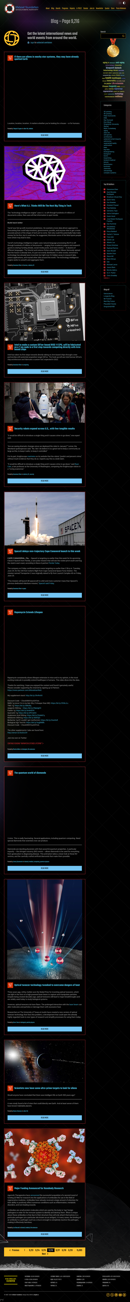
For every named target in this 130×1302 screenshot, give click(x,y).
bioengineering (109, 152)
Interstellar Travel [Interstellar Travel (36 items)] (120, 81)
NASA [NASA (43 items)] (118, 86)
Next (44, 1254)
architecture (108, 137)
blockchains (108, 164)
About (48, 8)
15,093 (79, 1250)
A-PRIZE (79, 8)
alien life (26, 128)
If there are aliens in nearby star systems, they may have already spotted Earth (46, 58)
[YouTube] (120, 1295)
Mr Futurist (108, 299)
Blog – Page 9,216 (65, 21)
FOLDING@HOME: (81, 1282)
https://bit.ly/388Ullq (23, 706)
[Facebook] (108, 1295)
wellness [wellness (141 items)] (118, 96)
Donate (85, 8)
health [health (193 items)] (108, 78)
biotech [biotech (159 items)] (118, 68)
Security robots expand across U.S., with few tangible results (44, 429)
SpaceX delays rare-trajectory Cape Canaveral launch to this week (47, 551)
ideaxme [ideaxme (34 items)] (104, 81)
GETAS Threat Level (11, 1280)
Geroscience (108, 294)
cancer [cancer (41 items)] (110, 73)
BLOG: (52, 1279)
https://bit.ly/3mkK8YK (25, 710)
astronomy (107, 141)
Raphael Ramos (112, 248)
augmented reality (110, 143)
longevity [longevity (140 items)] (113, 86)
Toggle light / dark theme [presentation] (124, 3)
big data (107, 150)
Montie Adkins (17, 749)
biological (24, 749)
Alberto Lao (111, 242)
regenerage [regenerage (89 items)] (118, 89)
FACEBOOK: (28, 1276)
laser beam (73, 1004)
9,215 (44, 1250)
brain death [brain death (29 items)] (105, 73)
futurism (25, 265)
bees (105, 147)
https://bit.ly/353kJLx (59, 703)
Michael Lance (112, 265)
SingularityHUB (109, 307)
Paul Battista (111, 208)
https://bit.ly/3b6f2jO (31, 718)
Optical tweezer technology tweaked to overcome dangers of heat (47, 985)
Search (123, 36)
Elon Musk (107, 122)
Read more (44, 135)
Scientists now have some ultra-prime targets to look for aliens (45, 1088)
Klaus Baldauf (112, 231)
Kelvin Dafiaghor (113, 213)
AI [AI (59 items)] (108, 63)
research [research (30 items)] (115, 91)
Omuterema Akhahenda (111, 228)
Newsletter (99, 8)
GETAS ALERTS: (107, 1276)
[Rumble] (124, 1295)
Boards (58, 8)
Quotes (107, 8)
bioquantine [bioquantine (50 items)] (118, 65)
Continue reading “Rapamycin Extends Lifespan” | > (26, 743)
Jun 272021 (10, 58)
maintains (31, 456)
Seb (108, 262)
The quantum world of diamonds (30, 773)
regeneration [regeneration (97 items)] (108, 91)
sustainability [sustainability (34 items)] (111, 94)
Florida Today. (54, 563)
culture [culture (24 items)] (120, 73)
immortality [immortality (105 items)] (111, 81)
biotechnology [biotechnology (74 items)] (108, 70)
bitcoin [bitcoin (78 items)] (115, 70)
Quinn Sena (16, 1022)
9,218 (64, 1250)
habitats (31, 128)
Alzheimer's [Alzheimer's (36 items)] (112, 63)
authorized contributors (44, 42)
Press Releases (121, 8)
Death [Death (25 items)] (123, 73)
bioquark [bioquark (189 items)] (110, 67)
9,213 (31, 1250)
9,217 (58, 1250)
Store (112, 8)
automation (108, 145)
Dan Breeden (111, 202)
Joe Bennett (16, 1227)
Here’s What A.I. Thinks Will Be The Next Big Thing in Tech (42, 206)
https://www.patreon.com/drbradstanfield (24, 690)
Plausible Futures (110, 304)
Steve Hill (110, 256)
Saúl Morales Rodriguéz (111, 193)
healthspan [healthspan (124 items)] (116, 78)
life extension (31, 749)
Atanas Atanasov (17, 1111)
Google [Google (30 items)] (103, 78)
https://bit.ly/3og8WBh (35, 722)
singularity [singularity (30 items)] (122, 91)
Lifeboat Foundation (17, 1295)
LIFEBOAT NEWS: (55, 1276)
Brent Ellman (111, 259)
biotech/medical (28, 861)
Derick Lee (110, 240)
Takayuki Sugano (17, 128)
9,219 (70, 1250)
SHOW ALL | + (107, 278)
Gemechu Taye (112, 211)
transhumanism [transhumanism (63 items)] (110, 97)
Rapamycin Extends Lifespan (28, 612)
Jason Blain (111, 267)
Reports (72, 8)
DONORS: (79, 1279)
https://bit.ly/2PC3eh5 (27, 713)
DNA (105, 118)
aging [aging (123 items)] (105, 62)
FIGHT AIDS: (29, 1282)
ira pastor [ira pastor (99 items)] (107, 83)
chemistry (107, 168)
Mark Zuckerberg (110, 128)
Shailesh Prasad (112, 205)
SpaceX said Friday (46, 583)
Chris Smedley (112, 275)
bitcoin (106, 162)
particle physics (30, 1022)
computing (26, 365)
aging (106, 131)
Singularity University (111, 124)
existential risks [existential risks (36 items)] (107, 75)
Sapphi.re (36, 1295)
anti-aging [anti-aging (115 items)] (120, 62)
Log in (32, 42)
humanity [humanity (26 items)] (123, 78)
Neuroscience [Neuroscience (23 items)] (122, 86)
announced (35, 1195)
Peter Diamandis (110, 116)
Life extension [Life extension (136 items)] (117, 83)
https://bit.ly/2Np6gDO (32, 708)
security (32, 474)
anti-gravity (108, 135)
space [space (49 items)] (105, 94)
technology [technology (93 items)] (119, 94)
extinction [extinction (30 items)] (113, 75)
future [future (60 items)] (118, 75)
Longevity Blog (109, 296)
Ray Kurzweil (108, 120)
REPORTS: (53, 1282)
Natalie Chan (111, 254)
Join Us (92, 8)
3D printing (108, 112)
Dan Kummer (111, 224)
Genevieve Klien (17, 265)
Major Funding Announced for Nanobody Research (39, 1188)
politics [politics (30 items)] (106, 89)
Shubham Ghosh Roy (114, 197)
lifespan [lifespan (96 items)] (105, 86)
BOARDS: (105, 1279)
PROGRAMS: (106, 1282)
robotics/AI (31, 265)
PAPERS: (53, 1285)
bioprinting (107, 158)
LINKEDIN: (79, 1276)
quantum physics (44, 861)
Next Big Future (109, 301)
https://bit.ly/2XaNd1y (36, 715)
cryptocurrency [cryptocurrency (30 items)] (115, 73)
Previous (15, 1250)
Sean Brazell (111, 251)
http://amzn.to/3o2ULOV (17, 733)
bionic (106, 156)
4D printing (108, 114)
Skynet (106, 126)
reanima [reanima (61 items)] (111, 89)
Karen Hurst (111, 216)
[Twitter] (112, 1295)
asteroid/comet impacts (112, 139)
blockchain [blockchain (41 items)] (121, 70)
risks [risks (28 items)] (118, 91)
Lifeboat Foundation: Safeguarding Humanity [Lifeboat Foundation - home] (21, 8)
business (107, 166)
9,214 (37, 1250)
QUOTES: (105, 1285)
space (24, 588)
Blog (52, 8)
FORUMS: (79, 1285)
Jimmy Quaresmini (18, 861)
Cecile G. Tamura (113, 234)
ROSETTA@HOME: (30, 1285)
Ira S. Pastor (111, 273)
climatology (108, 171)
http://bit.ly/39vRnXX (34, 695)
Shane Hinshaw (112, 245)
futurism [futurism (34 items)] (122, 75)
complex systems (110, 173)
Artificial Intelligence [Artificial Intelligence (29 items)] (110, 65)
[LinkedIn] (116, 1295)
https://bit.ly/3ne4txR (49, 720)
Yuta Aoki (110, 237)
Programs (65, 8)
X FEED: (27, 1279)
